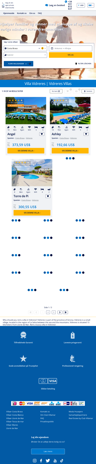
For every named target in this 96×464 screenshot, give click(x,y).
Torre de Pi (21, 196)
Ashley (56, 134)
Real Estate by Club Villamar (81, 418)
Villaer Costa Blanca (14, 415)
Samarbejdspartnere (78, 415)
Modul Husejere (76, 411)
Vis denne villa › (26, 150)
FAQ (40, 13)
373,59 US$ (21, 144)
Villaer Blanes (12, 425)
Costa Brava (19, 138)
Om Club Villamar (48, 415)
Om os (32, 13)
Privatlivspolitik (47, 421)
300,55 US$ (27, 207)
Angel (11, 134)
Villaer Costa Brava (14, 411)
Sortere (88, 91)
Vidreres (29, 138)
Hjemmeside (8, 13)
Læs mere (48, 451)
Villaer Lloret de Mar (15, 418)
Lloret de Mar (12, 428)
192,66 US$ (66, 144)
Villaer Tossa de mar (15, 421)
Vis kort (56, 91)
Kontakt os (22, 13)
